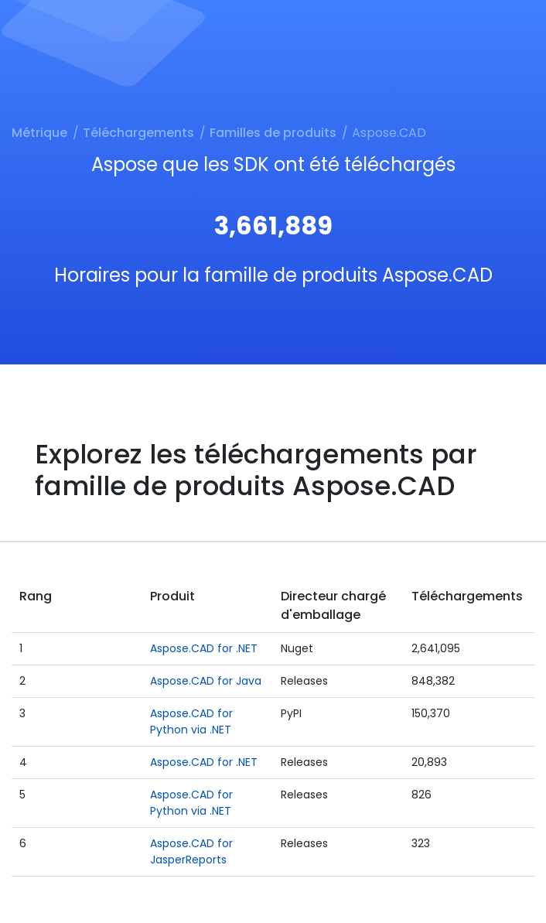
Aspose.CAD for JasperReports (191, 851)
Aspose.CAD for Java (205, 681)
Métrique (39, 133)
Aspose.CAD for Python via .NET (191, 721)
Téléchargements (138, 133)
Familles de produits (273, 133)
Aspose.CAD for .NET (204, 648)
